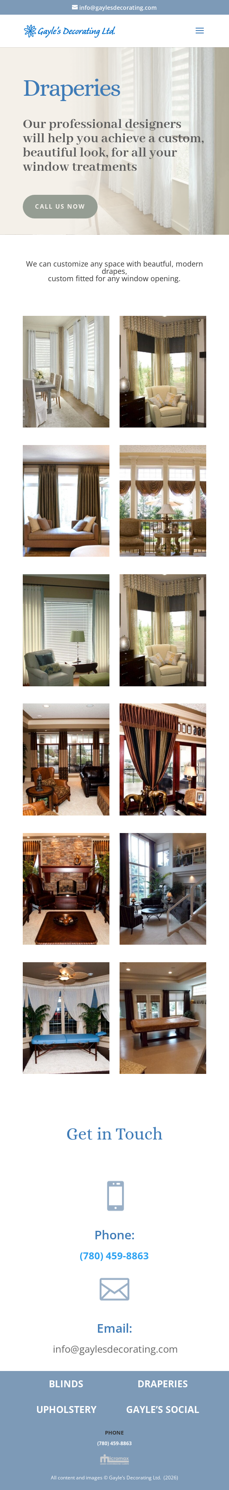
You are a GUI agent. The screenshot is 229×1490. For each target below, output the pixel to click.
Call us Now (60, 206)
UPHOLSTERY (66, 1409)
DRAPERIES (162, 1383)
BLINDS (66, 1383)
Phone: (107, 1234)
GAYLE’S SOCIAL (162, 1409)
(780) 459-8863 (114, 1443)
